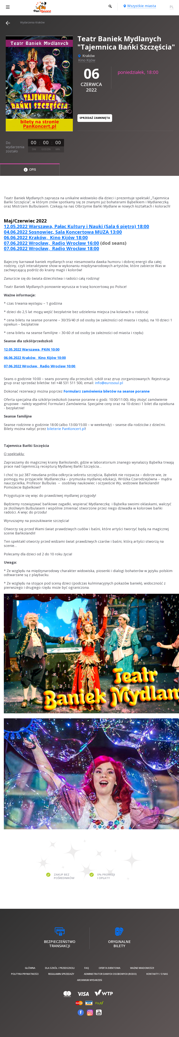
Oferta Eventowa (109, 968)
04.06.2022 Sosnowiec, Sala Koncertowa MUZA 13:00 (63, 232)
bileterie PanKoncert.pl (66, 428)
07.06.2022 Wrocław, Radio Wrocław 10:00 (40, 366)
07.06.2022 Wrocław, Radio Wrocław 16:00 (51, 243)
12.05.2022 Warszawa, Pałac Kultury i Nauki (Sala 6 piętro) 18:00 (76, 226)
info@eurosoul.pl (109, 382)
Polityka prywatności (25, 974)
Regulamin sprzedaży (61, 974)
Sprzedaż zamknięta (95, 118)
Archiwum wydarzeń (89, 980)
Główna (30, 968)
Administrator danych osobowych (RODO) (110, 974)
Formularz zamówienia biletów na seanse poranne (106, 391)
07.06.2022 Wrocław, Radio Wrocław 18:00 (51, 248)
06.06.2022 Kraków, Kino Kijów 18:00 (46, 237)
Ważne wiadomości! (142, 968)
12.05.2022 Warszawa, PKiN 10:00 (31, 349)
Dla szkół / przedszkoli (60, 968)
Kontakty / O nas (157, 974)
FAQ (86, 968)
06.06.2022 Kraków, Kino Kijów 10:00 (35, 357)
